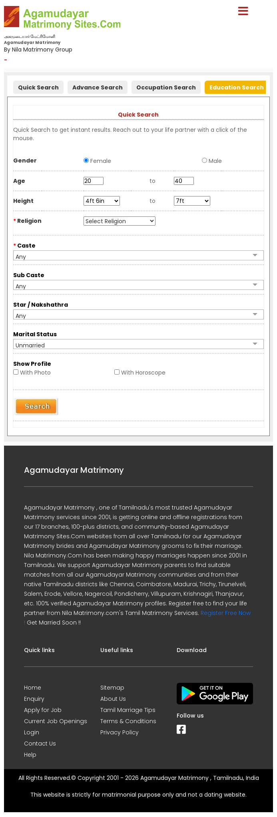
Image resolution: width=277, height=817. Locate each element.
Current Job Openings (55, 721)
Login (31, 732)
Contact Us (40, 744)
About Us (113, 699)
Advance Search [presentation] (97, 87)
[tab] (38, 86)
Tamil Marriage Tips (127, 710)
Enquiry (34, 699)
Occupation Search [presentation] (166, 87)
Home (32, 688)
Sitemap (112, 688)
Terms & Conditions (128, 721)
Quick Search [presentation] (38, 87)
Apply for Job (43, 710)
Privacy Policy (119, 732)
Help (30, 755)
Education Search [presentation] (236, 87)
